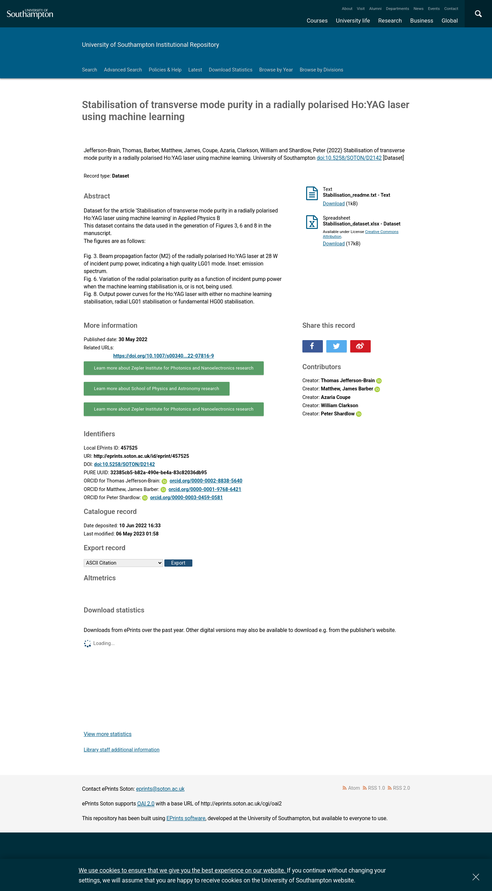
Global (449, 20)
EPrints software (185, 818)
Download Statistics (230, 70)
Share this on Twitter (336, 346)
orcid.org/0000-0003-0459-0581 (186, 498)
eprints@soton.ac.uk (160, 789)
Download (334, 204)
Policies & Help (165, 70)
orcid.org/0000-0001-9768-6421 (204, 489)
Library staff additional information (122, 750)
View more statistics (108, 734)
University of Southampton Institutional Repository (150, 44)
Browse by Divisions (321, 70)
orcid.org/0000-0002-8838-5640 (206, 481)
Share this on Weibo (360, 346)
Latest (195, 70)
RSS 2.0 (401, 788)
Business (422, 20)
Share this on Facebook (312, 346)
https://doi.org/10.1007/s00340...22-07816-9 (163, 356)
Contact (451, 8)
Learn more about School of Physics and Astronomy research (156, 388)
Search (89, 70)
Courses (317, 20)
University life (353, 20)
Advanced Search (123, 70)
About (347, 8)
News (418, 8)
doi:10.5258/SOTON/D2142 (349, 158)
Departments (397, 8)
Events (434, 8)
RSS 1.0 (376, 788)
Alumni (375, 8)
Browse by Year (276, 70)
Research (390, 20)
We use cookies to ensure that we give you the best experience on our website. (183, 870)
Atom (354, 788)
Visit (361, 8)
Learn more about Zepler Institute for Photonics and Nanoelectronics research (174, 368)
